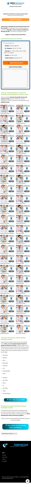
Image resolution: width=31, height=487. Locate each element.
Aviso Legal (4, 457)
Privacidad (4, 461)
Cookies (4, 459)
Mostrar (15, 433)
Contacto (4, 455)
